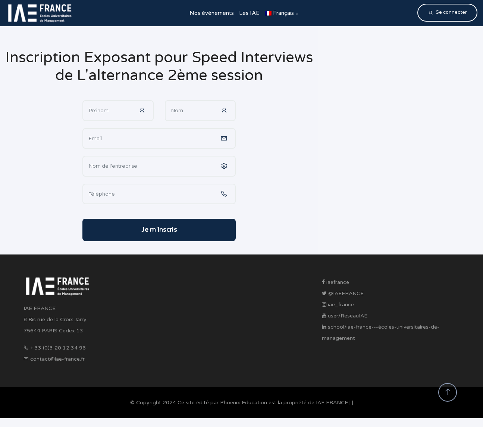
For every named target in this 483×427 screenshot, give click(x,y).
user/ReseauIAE (344, 316)
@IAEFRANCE (343, 293)
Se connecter (447, 12)
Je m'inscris (159, 230)
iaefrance (335, 282)
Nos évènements (211, 13)
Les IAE (249, 13)
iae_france (338, 304)
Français (279, 13)
